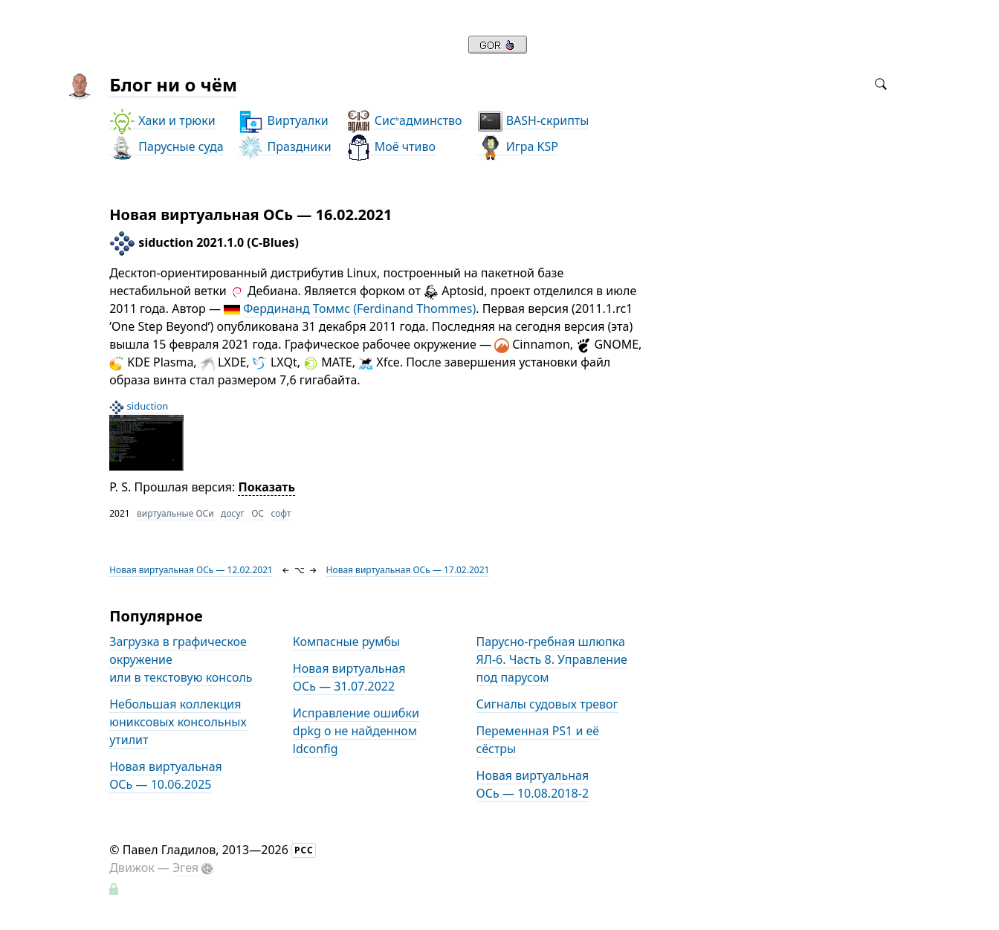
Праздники (284, 146)
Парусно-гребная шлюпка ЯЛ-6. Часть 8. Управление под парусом (551, 659)
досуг (233, 513)
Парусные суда (166, 146)
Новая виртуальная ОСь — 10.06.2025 (165, 775)
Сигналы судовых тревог (547, 704)
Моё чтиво (391, 146)
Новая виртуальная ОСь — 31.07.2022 (349, 677)
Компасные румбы (346, 641)
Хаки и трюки (162, 120)
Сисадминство (404, 120)
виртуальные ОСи (175, 513)
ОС (257, 513)
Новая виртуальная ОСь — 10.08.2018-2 (532, 784)
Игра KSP (517, 146)
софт (281, 513)
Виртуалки (283, 120)
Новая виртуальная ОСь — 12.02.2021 (191, 570)
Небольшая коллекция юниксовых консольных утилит (177, 722)
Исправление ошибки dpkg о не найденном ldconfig (356, 731)
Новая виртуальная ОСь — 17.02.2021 (408, 570)
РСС (304, 850)
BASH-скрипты (533, 120)
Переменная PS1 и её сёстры (538, 740)
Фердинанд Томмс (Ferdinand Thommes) (359, 308)
